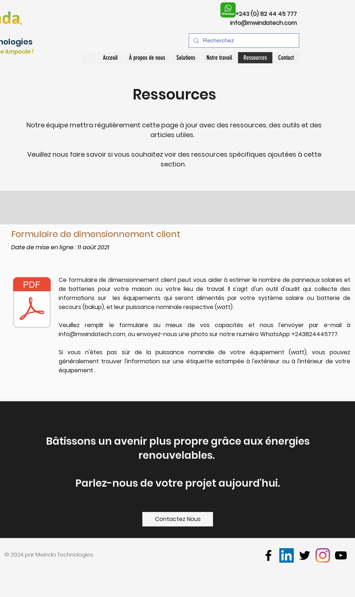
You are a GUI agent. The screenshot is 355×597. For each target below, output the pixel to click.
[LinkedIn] (286, 555)
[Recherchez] (243, 40)
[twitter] (304, 555)
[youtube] (341, 555)
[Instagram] (323, 555)
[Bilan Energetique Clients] (32, 303)
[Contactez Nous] (177, 519)
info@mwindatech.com (263, 23)
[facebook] (268, 555)
